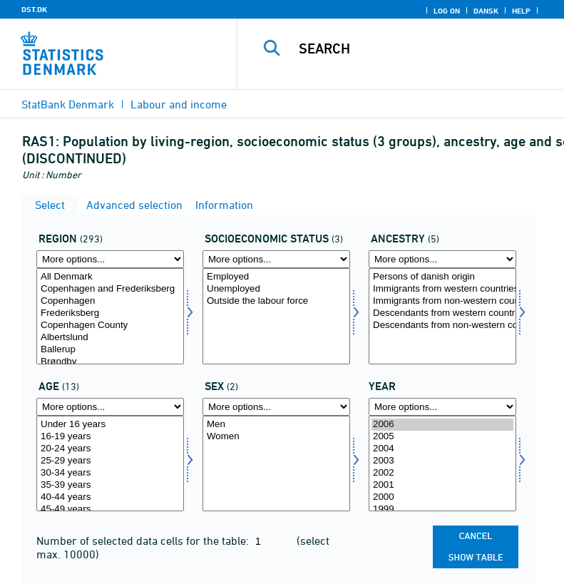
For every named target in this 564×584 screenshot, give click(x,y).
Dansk (485, 11)
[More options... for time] (442, 407)
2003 (442, 461)
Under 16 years (110, 425)
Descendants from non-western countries (442, 325)
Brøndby (110, 362)
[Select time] (442, 464)
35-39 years (110, 485)
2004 (442, 449)
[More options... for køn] (276, 407)
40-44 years (110, 497)
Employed (276, 277)
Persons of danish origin (442, 277)
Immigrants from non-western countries (442, 301)
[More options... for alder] (110, 407)
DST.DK (34, 9)
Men (276, 425)
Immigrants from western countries (442, 289)
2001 (442, 485)
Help (521, 11)
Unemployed (276, 289)
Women (276, 437)
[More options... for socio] (276, 259)
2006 (442, 425)
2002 (442, 473)
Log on (447, 11)
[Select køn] (276, 464)
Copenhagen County (110, 325)
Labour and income (178, 104)
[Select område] (110, 316)
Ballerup (110, 350)
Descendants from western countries (442, 313)
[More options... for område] (110, 259)
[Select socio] (276, 316)
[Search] (422, 48)
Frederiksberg (110, 313)
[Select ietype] (442, 316)
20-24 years (110, 449)
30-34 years (110, 473)
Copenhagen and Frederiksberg (110, 289)
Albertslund (110, 338)
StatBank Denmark (67, 104)
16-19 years (110, 437)
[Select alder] (110, 464)
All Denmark (110, 277)
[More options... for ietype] (442, 259)
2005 (442, 437)
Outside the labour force (276, 301)
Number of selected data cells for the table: (144, 540)
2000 (442, 497)
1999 (442, 509)
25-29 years (110, 461)
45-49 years (110, 509)
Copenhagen (110, 301)
